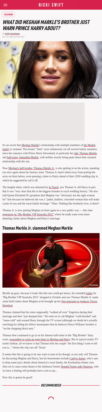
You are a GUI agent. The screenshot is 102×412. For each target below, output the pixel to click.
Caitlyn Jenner (77, 358)
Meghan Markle (30, 145)
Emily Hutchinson (12, 33)
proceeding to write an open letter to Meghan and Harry (40, 339)
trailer (89, 293)
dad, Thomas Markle (85, 153)
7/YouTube (93, 285)
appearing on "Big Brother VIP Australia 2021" (28, 214)
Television (8, 14)
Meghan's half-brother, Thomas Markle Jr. (31, 168)
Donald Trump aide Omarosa (76, 366)
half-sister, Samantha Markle (23, 157)
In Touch (53, 187)
